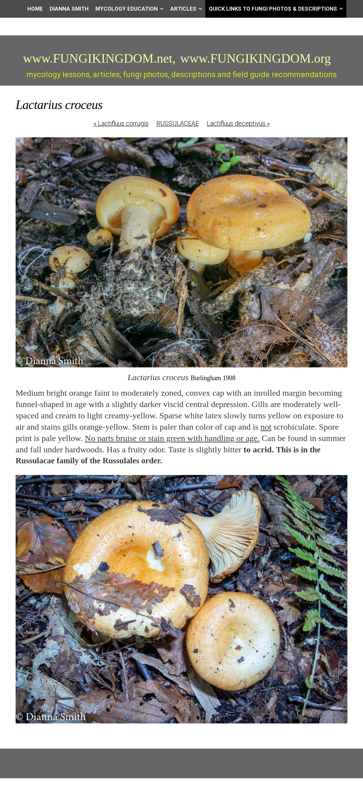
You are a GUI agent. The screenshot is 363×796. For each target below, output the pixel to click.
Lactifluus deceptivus (238, 123)
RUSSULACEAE (177, 123)
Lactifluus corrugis (121, 123)
